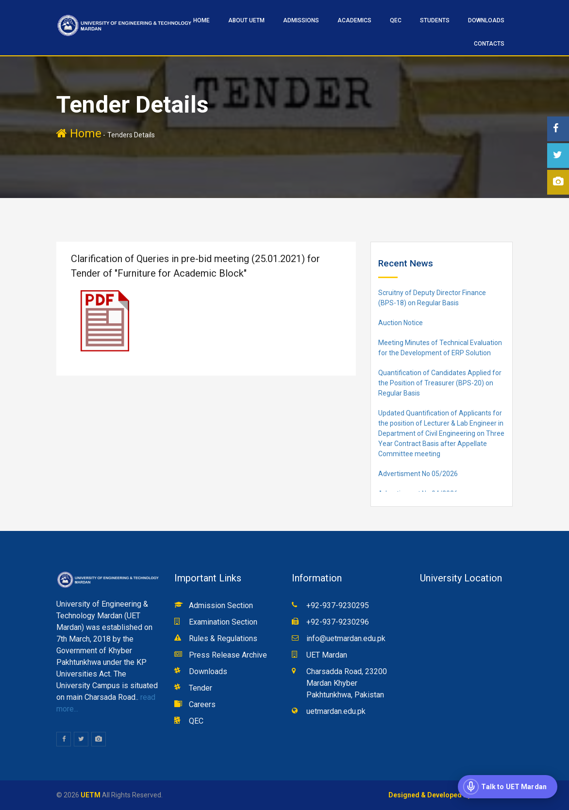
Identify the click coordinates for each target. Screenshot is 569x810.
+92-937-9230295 (337, 605)
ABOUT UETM (246, 20)
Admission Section (221, 605)
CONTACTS (489, 43)
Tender (200, 688)
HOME (201, 20)
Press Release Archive (228, 655)
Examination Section (223, 622)
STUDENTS (435, 20)
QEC (396, 20)
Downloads (486, 20)
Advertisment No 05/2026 (418, 474)
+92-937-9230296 (337, 622)
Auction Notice (400, 323)
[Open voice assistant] (507, 786)
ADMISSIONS (301, 20)
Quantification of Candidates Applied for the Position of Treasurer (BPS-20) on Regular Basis (440, 383)
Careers (202, 704)
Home (78, 133)
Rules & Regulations (223, 638)
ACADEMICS (354, 20)
